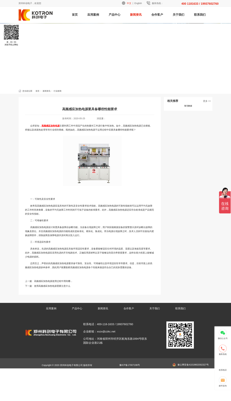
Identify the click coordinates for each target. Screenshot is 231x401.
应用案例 (93, 14)
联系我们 (200, 14)
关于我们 (178, 14)
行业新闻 (57, 91)
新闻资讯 (136, 14)
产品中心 (114, 14)
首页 (75, 14)
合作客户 (157, 14)
